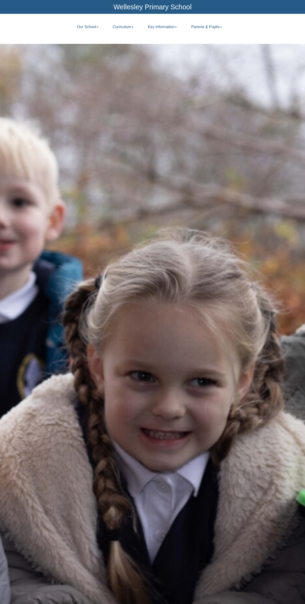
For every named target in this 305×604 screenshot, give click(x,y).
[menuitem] (88, 29)
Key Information (162, 27)
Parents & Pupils (206, 27)
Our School (87, 27)
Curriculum (123, 27)
